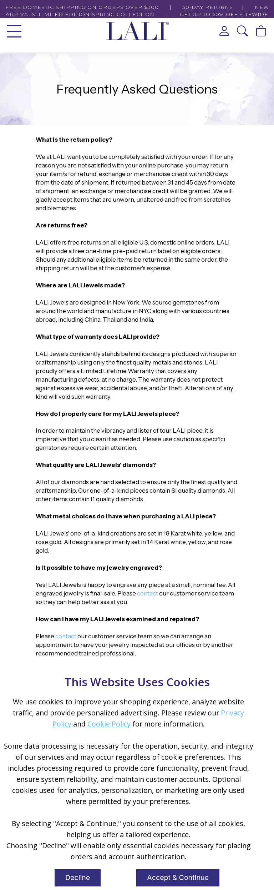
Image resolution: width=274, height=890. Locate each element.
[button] (242, 31)
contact (147, 593)
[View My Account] (224, 31)
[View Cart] (261, 31)
